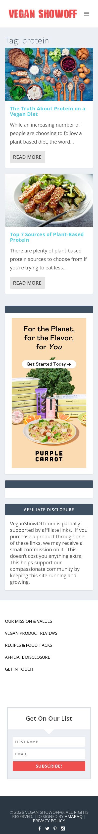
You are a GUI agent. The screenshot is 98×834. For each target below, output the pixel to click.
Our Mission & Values (28, 621)
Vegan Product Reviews (31, 633)
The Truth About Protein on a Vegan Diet (48, 111)
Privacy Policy (49, 821)
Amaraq (74, 816)
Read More (27, 157)
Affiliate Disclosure (27, 657)
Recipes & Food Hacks (28, 645)
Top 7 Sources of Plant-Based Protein (47, 237)
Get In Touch (19, 669)
